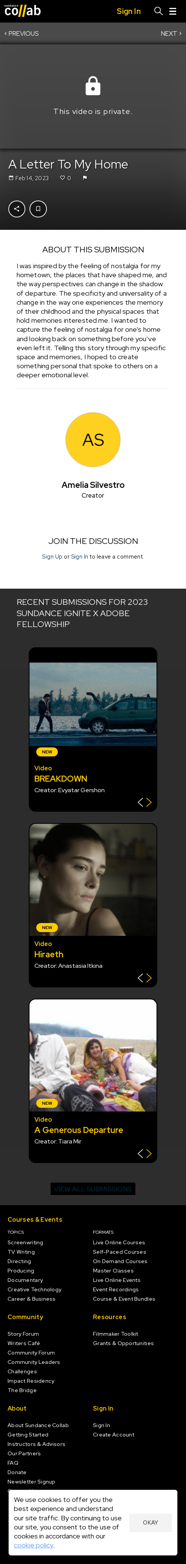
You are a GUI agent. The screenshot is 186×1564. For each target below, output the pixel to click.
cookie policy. (34, 1545)
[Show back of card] (145, 803)
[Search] (158, 11)
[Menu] (172, 11)
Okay (150, 1522)
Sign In (79, 556)
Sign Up (52, 556)
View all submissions (93, 1188)
